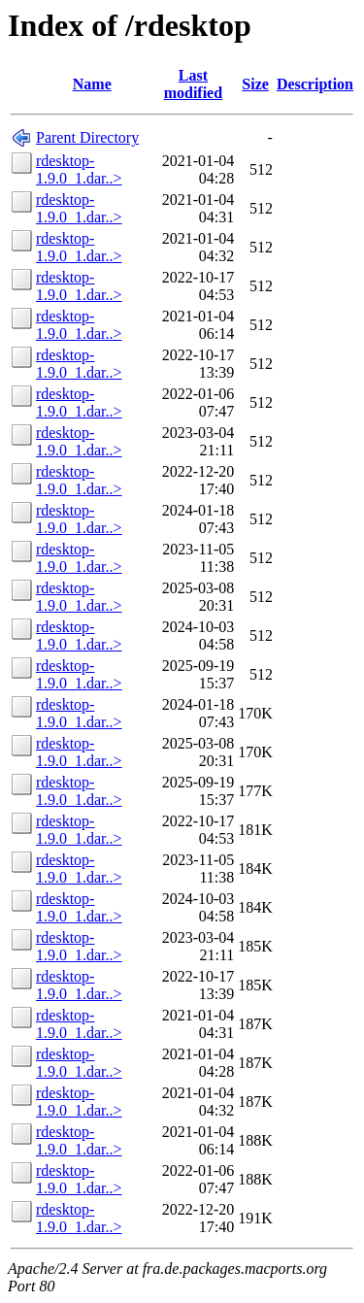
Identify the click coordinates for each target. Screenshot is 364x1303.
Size (255, 84)
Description (315, 84)
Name (92, 84)
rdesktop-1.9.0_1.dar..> (79, 169)
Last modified (193, 84)
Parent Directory (87, 137)
